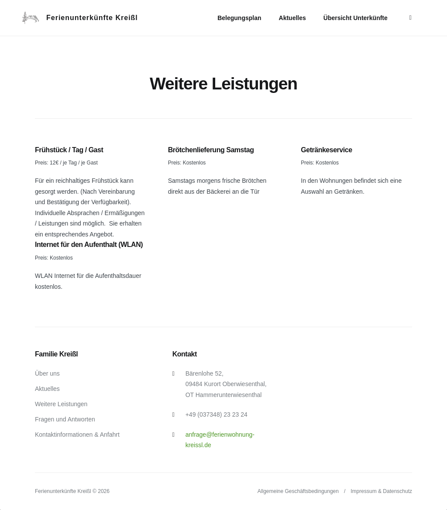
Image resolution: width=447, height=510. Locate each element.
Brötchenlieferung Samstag (211, 150)
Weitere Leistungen (61, 403)
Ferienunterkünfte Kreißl (92, 17)
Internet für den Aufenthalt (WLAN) (89, 244)
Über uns (47, 373)
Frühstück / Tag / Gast (69, 150)
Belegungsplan (239, 17)
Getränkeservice (326, 150)
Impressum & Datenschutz (381, 491)
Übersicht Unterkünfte (355, 17)
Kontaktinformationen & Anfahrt (77, 434)
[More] (410, 17)
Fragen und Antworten (65, 419)
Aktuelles (292, 17)
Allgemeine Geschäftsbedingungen (298, 491)
